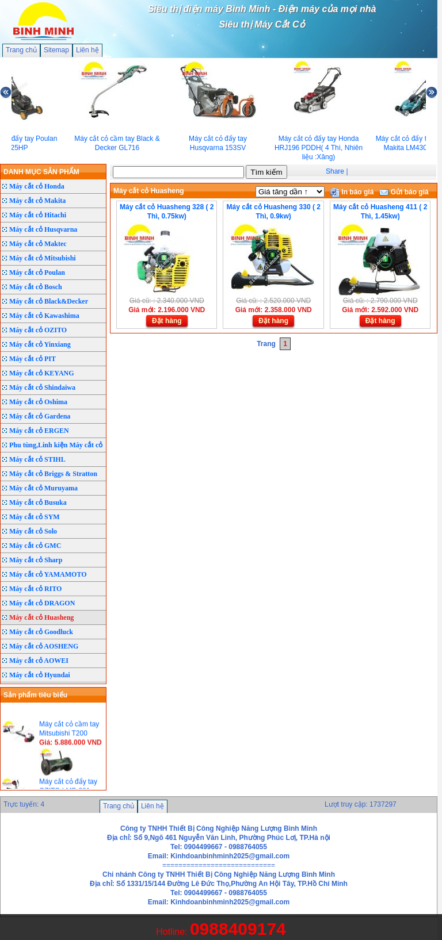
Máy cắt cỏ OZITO (38, 330)
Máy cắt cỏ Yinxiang (40, 344)
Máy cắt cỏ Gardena (39, 416)
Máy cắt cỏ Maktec (38, 244)
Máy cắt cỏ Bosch (35, 287)
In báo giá (352, 192)
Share (335, 171)
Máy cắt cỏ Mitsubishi (42, 258)
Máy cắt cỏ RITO (35, 589)
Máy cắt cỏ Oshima (38, 402)
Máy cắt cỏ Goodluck (41, 632)
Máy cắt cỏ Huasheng (41, 617)
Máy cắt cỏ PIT (32, 359)
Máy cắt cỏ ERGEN (39, 431)
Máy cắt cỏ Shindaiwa (42, 387)
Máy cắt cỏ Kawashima (44, 316)
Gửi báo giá (403, 192)
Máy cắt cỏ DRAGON (42, 603)
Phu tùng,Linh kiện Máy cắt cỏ (55, 445)
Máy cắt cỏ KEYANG (41, 373)
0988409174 (238, 928)
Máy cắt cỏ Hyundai (39, 675)
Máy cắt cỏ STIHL (37, 459)
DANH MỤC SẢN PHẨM (41, 172)
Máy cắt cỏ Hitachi (37, 215)
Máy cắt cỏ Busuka (38, 502)
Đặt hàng (167, 321)
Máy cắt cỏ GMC (35, 546)
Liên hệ (87, 50)
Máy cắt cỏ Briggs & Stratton (53, 474)
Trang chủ (21, 50)
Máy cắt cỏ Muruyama (43, 488)
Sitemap (56, 50)
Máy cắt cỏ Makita (37, 201)
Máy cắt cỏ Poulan (37, 272)
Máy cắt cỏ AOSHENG (43, 646)
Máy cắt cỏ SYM (34, 517)
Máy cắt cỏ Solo (33, 531)
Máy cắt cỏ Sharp (35, 560)
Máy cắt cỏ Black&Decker (48, 301)
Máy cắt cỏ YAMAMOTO (48, 574)
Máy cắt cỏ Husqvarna (43, 229)
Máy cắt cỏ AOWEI (38, 661)
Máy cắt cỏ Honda (36, 186)
